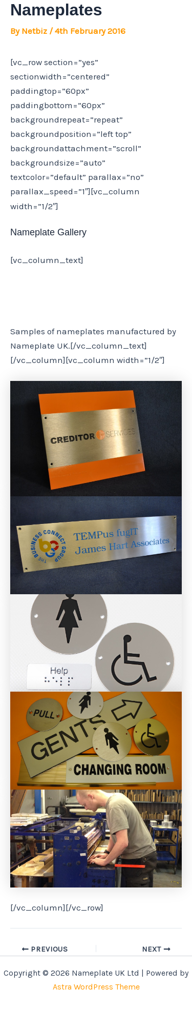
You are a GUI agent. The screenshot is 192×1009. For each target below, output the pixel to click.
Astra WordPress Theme (96, 987)
